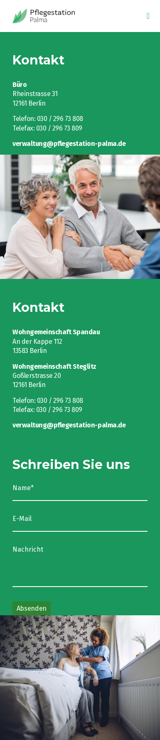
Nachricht (27, 549)
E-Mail (22, 519)
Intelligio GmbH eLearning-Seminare (60, 16)
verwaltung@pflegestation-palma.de (69, 144)
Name (28, 488)
